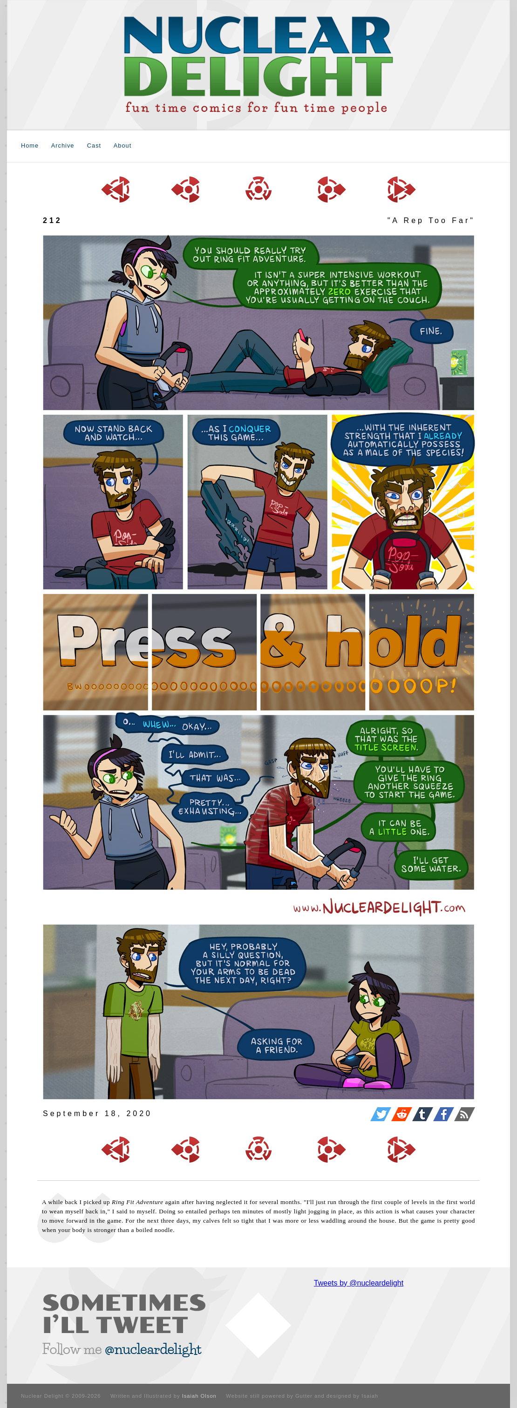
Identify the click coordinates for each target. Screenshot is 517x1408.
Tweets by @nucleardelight (358, 1283)
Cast (94, 145)
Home (30, 145)
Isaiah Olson (199, 1396)
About (122, 145)
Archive (63, 145)
